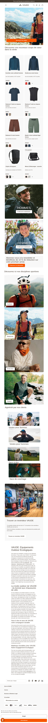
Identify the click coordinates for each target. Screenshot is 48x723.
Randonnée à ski (20, 564)
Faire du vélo (29, 564)
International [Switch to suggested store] (24, 720)
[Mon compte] (39, 5)
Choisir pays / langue (11, 680)
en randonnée (26, 562)
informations (29, 671)
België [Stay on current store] (24, 716)
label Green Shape (15, 663)
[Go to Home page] (24, 5)
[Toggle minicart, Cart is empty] (42, 5)
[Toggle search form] (34, 5)
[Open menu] (6, 5)
